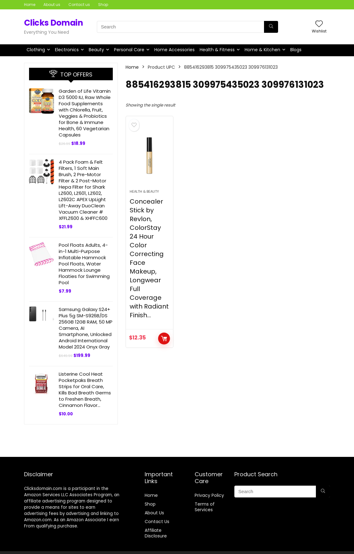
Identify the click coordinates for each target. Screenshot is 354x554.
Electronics (67, 50)
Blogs (296, 50)
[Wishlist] (319, 24)
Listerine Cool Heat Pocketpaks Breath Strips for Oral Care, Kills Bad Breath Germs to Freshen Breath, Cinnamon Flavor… (85, 389)
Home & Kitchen (262, 50)
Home (29, 4)
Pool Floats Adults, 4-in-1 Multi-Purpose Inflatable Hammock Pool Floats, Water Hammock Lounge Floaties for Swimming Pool (84, 264)
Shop (103, 4)
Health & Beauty (144, 191)
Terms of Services (205, 507)
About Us (154, 513)
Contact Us (157, 521)
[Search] (271, 27)
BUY (164, 338)
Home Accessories (174, 50)
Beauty (96, 50)
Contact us (79, 4)
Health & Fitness (217, 50)
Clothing (36, 50)
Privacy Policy (209, 495)
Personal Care (129, 50)
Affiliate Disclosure (156, 533)
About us (51, 4)
